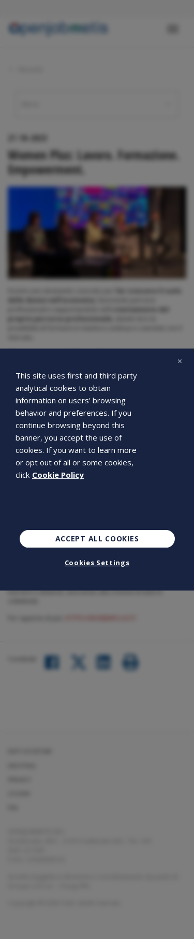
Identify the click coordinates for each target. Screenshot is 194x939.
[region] (97, 469)
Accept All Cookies (97, 538)
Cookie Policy (58, 475)
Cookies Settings (97, 562)
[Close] (179, 361)
